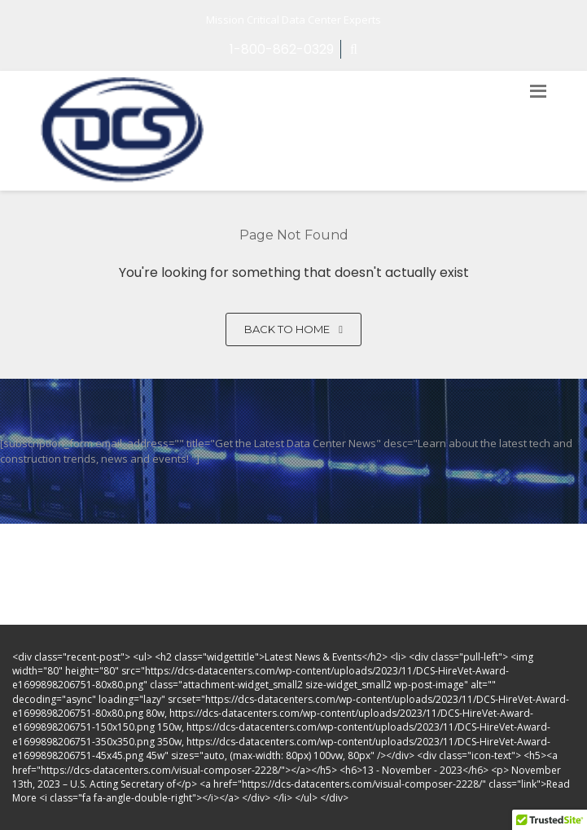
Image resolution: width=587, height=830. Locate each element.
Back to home (293, 329)
